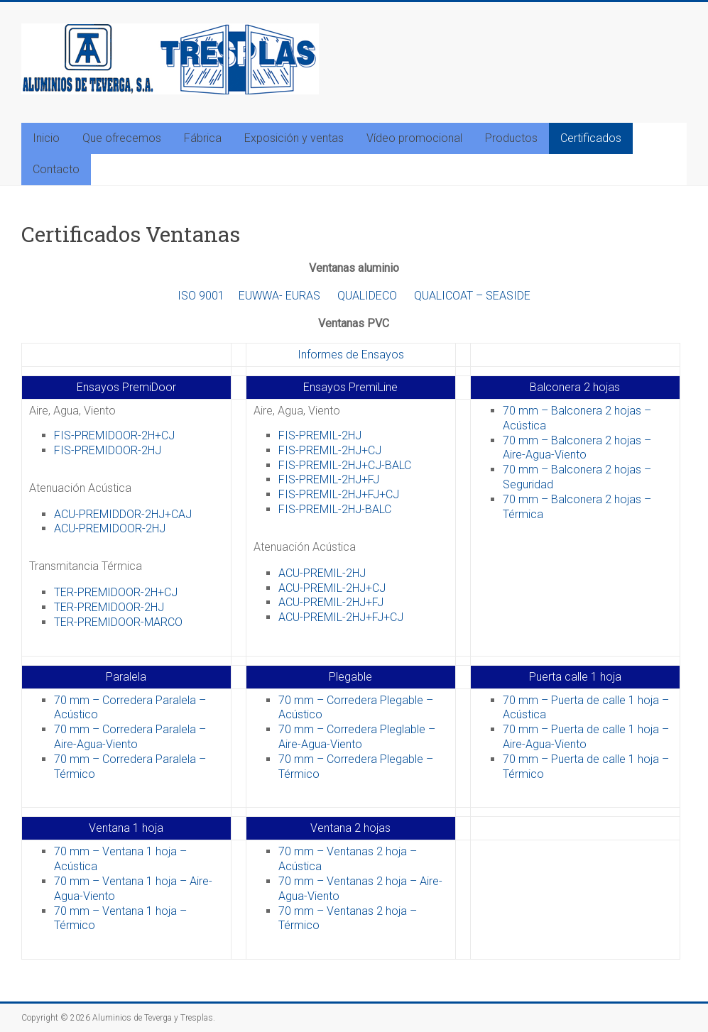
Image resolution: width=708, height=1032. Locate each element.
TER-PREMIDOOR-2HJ (109, 607)
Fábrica (203, 138)
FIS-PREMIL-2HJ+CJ (329, 450)
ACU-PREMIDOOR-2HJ (109, 528)
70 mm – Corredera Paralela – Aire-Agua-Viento (130, 737)
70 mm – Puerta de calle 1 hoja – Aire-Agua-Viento (586, 737)
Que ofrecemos (121, 138)
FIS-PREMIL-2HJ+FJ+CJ (338, 494)
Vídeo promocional (414, 138)
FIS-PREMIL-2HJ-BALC (334, 509)
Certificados (590, 138)
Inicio (46, 138)
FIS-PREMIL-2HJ (319, 435)
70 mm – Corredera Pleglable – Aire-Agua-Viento (356, 737)
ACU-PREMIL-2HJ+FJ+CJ (340, 617)
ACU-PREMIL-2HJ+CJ (332, 588)
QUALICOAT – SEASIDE (472, 295)
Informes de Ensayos (351, 354)
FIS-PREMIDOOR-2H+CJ (114, 435)
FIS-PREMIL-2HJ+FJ (328, 479)
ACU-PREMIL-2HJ (322, 573)
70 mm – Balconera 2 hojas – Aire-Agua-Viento (577, 448)
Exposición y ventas (294, 138)
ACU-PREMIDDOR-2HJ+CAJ (123, 514)
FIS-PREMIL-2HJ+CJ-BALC (344, 465)
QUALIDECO (367, 295)
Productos (511, 138)
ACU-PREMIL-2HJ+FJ (330, 602)
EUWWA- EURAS (279, 295)
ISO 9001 (201, 295)
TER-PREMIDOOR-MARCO (118, 622)
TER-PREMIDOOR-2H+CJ (116, 592)
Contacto (56, 169)
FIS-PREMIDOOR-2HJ (107, 450)
